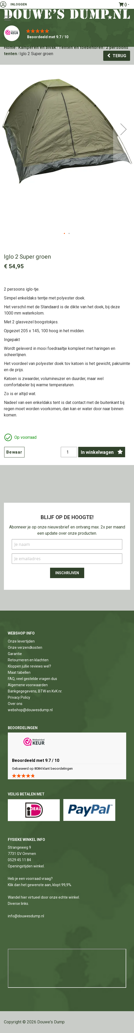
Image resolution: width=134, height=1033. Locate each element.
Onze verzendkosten (25, 647)
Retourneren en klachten (28, 660)
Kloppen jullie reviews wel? (29, 666)
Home (10, 47)
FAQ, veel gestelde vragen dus (32, 679)
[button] (123, 150)
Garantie (15, 654)
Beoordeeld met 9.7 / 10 (47, 37)
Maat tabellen (19, 672)
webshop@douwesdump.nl (30, 710)
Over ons (15, 704)
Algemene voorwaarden (28, 685)
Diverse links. (18, 903)
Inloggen (18, 4)
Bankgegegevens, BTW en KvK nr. (35, 691)
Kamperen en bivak (37, 47)
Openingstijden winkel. (26, 866)
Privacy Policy (19, 697)
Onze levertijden (21, 641)
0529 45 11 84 (19, 860)
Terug (119, 55)
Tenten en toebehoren (81, 47)
